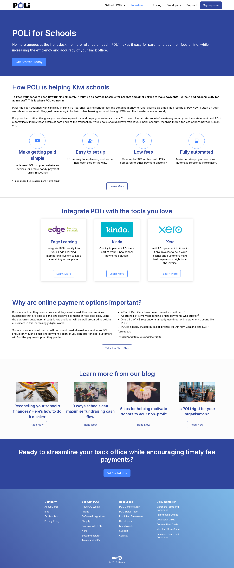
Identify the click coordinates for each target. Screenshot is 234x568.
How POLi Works (91, 506)
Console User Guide (167, 524)
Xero (84, 530)
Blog (47, 511)
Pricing (85, 511)
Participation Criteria (167, 514)
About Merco (51, 506)
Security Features (91, 535)
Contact (123, 535)
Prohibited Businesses (131, 516)
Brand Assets (126, 526)
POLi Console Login (129, 506)
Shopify (86, 521)
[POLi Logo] (22, 5)
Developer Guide (166, 519)
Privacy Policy (52, 521)
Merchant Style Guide (168, 529)
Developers (125, 521)
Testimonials (51, 516)
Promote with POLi (91, 540)
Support (123, 530)
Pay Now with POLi (92, 526)
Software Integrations (93, 516)
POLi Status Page (128, 511)
